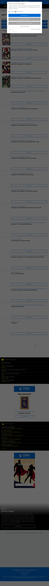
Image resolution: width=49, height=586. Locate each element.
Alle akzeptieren (24, 15)
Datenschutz (38, 29)
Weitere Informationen (24, 26)
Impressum (33, 29)
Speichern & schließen (24, 19)
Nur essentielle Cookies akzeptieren (24, 23)
